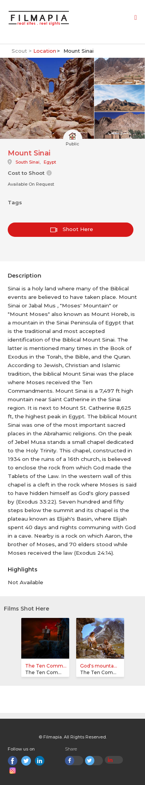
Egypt (50, 162)
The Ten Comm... (46, 666)
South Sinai (27, 162)
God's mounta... (98, 666)
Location (44, 51)
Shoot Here (71, 229)
